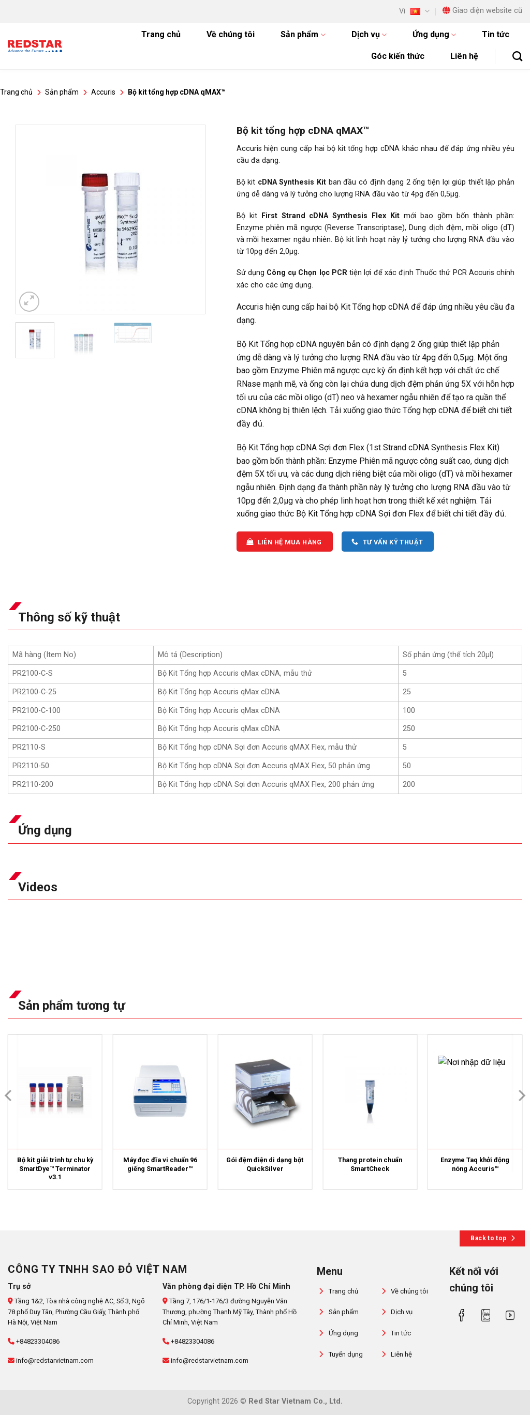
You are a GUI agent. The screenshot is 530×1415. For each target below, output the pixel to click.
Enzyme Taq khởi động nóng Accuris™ (474, 1164)
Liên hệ (464, 56)
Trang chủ (161, 34)
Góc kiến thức (397, 56)
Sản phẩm (303, 34)
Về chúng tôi (231, 34)
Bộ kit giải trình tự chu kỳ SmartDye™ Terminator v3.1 (55, 1168)
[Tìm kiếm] (517, 56)
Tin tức (495, 34)
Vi (414, 11)
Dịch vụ (369, 34)
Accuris (103, 92)
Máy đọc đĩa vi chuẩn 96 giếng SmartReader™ (160, 1164)
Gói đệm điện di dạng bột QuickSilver (264, 1164)
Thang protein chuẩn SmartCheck (370, 1164)
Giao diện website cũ (482, 10)
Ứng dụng (434, 34)
